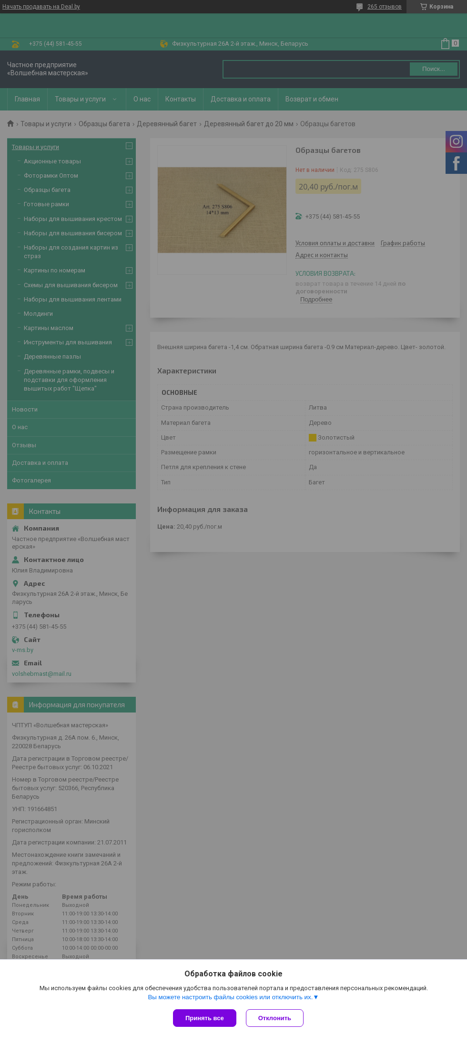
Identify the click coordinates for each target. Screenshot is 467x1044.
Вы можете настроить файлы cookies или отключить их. (230, 997)
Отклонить (274, 1018)
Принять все (204, 1018)
